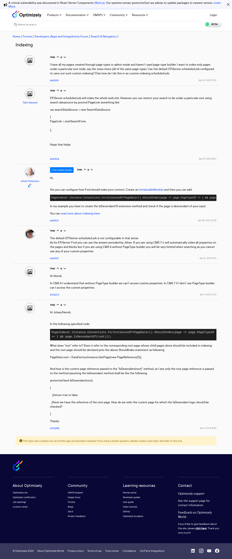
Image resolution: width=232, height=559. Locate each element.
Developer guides (131, 497)
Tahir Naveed (30, 102)
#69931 (54, 220)
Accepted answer (62, 170)
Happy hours (74, 497)
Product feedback (77, 516)
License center (20, 506)
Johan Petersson (29, 181)
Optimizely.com (20, 492)
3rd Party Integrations (152, 550)
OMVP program (75, 492)
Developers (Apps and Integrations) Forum (61, 36)
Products (54, 15)
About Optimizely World (50, 550)
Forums (27, 36)
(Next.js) (99, 3)
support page (197, 501)
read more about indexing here (80, 213)
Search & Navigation (104, 36)
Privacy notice (76, 550)
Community (119, 15)
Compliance (129, 550)
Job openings (19, 502)
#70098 (54, 428)
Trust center (112, 550)
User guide (128, 502)
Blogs (70, 506)
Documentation (77, 15)
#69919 (54, 80)
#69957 (54, 258)
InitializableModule (151, 190)
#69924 (54, 159)
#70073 (54, 294)
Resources (140, 15)
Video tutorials (130, 506)
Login (213, 15)
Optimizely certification (24, 497)
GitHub (126, 511)
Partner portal (129, 492)
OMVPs (99, 15)
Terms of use (94, 550)
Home (16, 36)
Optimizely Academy (133, 516)
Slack (70, 511)
